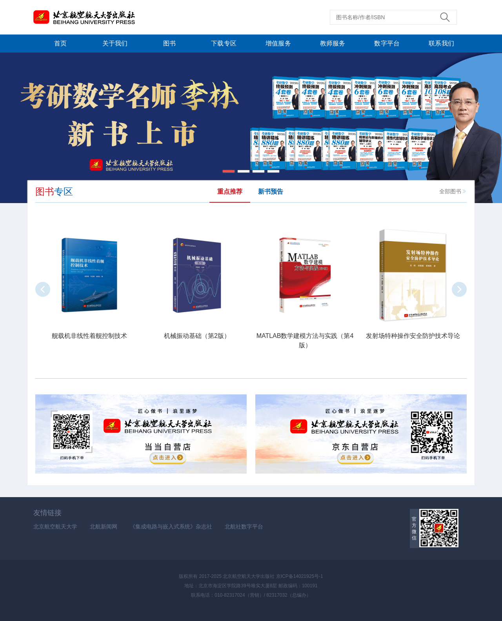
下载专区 (223, 43)
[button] (229, 171)
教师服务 (333, 43)
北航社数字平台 (244, 526)
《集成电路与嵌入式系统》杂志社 (171, 526)
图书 (169, 43)
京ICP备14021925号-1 (299, 576)
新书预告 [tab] (270, 191)
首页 (60, 43)
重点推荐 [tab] (229, 191)
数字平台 (387, 43)
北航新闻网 (103, 526)
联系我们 (441, 43)
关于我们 (115, 43)
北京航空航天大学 (55, 526)
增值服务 (278, 43)
